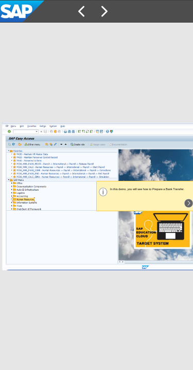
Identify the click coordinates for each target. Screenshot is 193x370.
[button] (82, 11)
